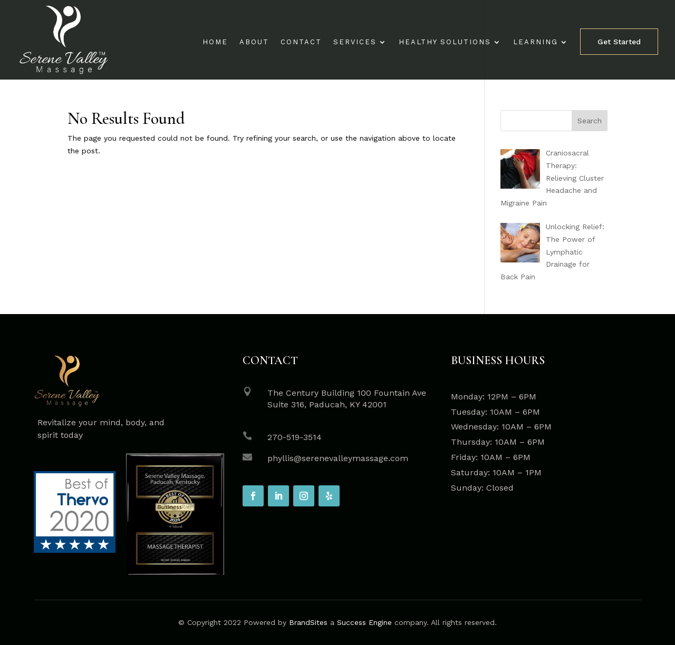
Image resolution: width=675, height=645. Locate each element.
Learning (535, 42)
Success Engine (364, 622)
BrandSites (308, 622)
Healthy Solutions (445, 42)
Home (215, 42)
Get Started (619, 41)
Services (355, 42)
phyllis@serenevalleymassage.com (337, 458)
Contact (301, 42)
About (254, 42)
